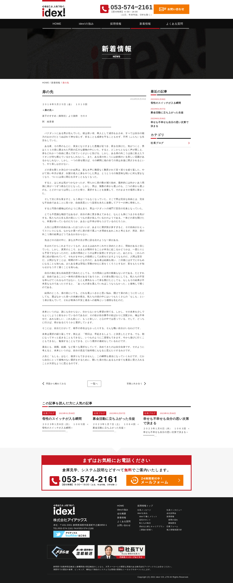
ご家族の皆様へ (146, 530)
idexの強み (122, 510)
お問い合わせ (124, 525)
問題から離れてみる (56, 383)
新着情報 (145, 23)
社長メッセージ (144, 510)
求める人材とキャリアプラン (151, 526)
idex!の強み (86, 23)
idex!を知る (142, 513)
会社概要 (121, 513)
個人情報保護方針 (174, 530)
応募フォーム (172, 526)
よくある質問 (174, 23)
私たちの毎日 (145, 523)
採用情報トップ (145, 506)
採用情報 (115, 23)
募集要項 (172, 523)
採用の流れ (173, 520)
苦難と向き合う (134, 383)
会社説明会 (171, 513)
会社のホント (145, 520)
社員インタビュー (174, 510)
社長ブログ (157, 143)
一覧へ (94, 383)
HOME (57, 23)
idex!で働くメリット (148, 516)
